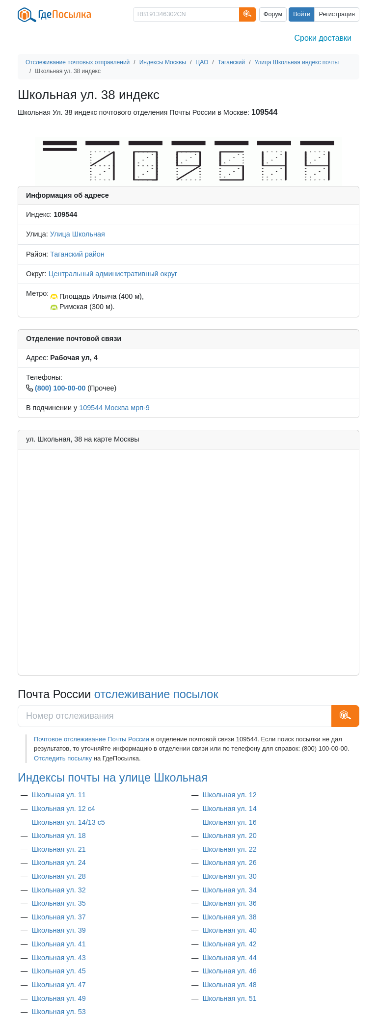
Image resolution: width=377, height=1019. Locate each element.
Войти (301, 14)
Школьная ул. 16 (229, 822)
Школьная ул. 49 (58, 998)
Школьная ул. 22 (229, 849)
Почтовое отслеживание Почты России (91, 739)
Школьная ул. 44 (229, 958)
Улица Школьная (77, 234)
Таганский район (77, 254)
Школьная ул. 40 (229, 930)
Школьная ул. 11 (58, 795)
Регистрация (337, 14)
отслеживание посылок (156, 694)
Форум (273, 14)
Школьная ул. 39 (58, 930)
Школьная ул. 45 (58, 971)
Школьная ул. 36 (229, 903)
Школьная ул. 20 (229, 835)
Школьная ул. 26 (229, 862)
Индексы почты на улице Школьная (113, 777)
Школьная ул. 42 (229, 944)
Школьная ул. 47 (58, 985)
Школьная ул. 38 (229, 917)
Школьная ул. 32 (58, 890)
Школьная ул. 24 (58, 862)
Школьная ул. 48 (229, 985)
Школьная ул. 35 (58, 903)
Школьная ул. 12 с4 (63, 808)
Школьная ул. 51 (229, 998)
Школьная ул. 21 (58, 849)
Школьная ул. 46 (229, 971)
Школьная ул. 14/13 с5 (68, 822)
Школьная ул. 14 (229, 808)
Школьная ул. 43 (58, 958)
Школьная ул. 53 (58, 1012)
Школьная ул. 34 (229, 890)
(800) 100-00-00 (60, 388)
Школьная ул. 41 (58, 944)
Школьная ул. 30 (229, 876)
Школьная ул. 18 (58, 835)
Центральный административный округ (113, 274)
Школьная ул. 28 (58, 876)
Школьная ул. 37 (58, 917)
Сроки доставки (323, 38)
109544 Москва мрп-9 (114, 408)
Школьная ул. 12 (229, 795)
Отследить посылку (63, 758)
